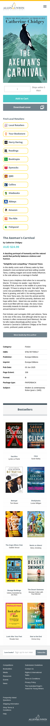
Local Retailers (16, 125)
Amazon (13, 210)
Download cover (22, 107)
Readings (13, 150)
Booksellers (7, 669)
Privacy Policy (30, 682)
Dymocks (13, 167)
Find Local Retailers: (14, 118)
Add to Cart (21, 98)
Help (5, 714)
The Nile (13, 218)
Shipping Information (11, 704)
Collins (12, 184)
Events (5, 680)
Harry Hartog (16, 142)
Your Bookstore (17, 133)
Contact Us (29, 669)
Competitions (8, 665)
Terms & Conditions (32, 679)
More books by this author (25, 335)
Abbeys (12, 201)
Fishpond (14, 227)
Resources (7, 676)
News (5, 683)
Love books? (9, 652)
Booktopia (14, 159)
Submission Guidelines (34, 665)
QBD (11, 176)
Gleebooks (14, 193)
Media (5, 672)
